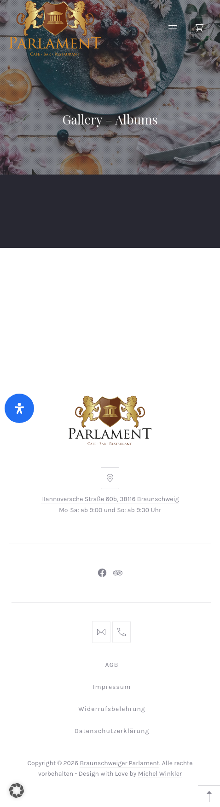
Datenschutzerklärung (112, 731)
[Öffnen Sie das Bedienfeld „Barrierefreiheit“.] (19, 408)
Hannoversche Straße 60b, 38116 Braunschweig (110, 499)
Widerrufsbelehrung (111, 709)
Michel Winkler (160, 774)
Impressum (112, 687)
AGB (112, 665)
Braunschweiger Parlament (119, 763)
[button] (16, 790)
